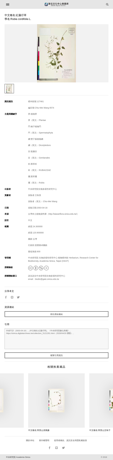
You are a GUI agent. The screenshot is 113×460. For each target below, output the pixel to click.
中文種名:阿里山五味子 (99, 430)
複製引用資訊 (56, 355)
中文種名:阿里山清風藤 (38, 430)
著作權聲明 (44, 440)
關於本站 (30, 440)
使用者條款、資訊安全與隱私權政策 (70, 440)
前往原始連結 (56, 314)
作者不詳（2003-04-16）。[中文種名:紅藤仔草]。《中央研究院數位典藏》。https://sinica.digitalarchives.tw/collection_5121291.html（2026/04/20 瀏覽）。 (57, 338)
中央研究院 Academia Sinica (18, 457)
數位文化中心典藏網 (56, 4)
